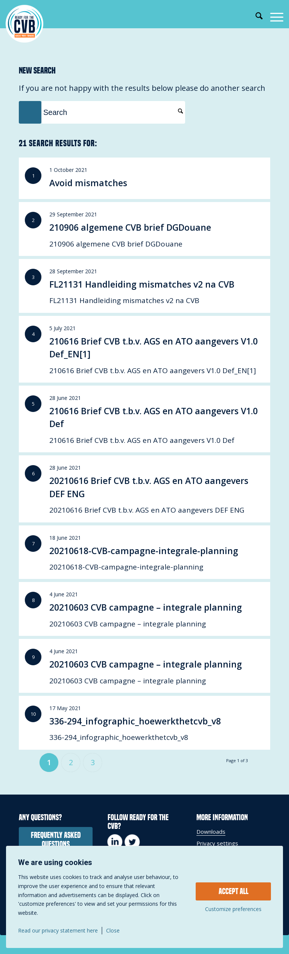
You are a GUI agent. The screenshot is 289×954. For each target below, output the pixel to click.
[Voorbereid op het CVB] (24, 23)
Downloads (210, 831)
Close (113, 930)
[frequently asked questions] (56, 840)
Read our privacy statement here (58, 930)
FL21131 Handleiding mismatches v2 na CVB (141, 284)
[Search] (255, 17)
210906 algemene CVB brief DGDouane (130, 227)
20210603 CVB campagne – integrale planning (145, 607)
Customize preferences (233, 909)
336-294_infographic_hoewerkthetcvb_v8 (135, 721)
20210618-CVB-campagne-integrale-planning (143, 551)
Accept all (233, 891)
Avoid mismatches (88, 183)
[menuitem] (255, 17)
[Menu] (273, 17)
